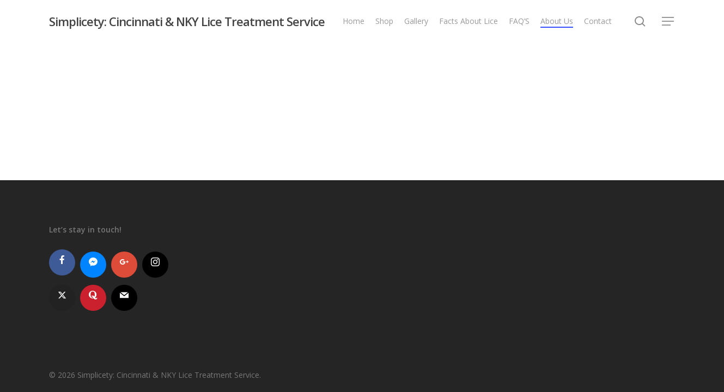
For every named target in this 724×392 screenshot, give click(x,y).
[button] (668, 21)
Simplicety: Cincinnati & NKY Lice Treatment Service (187, 21)
